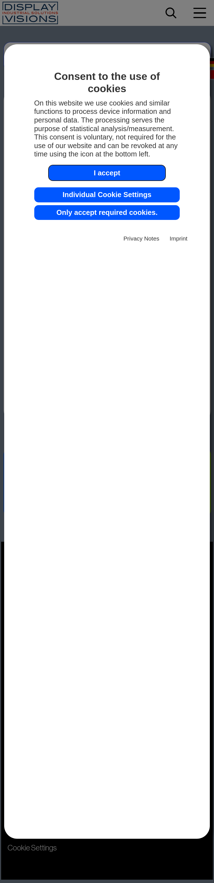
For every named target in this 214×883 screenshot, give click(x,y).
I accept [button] (107, 173)
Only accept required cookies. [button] (106, 212)
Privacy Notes (141, 238)
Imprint (179, 238)
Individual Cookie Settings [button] (106, 194)
